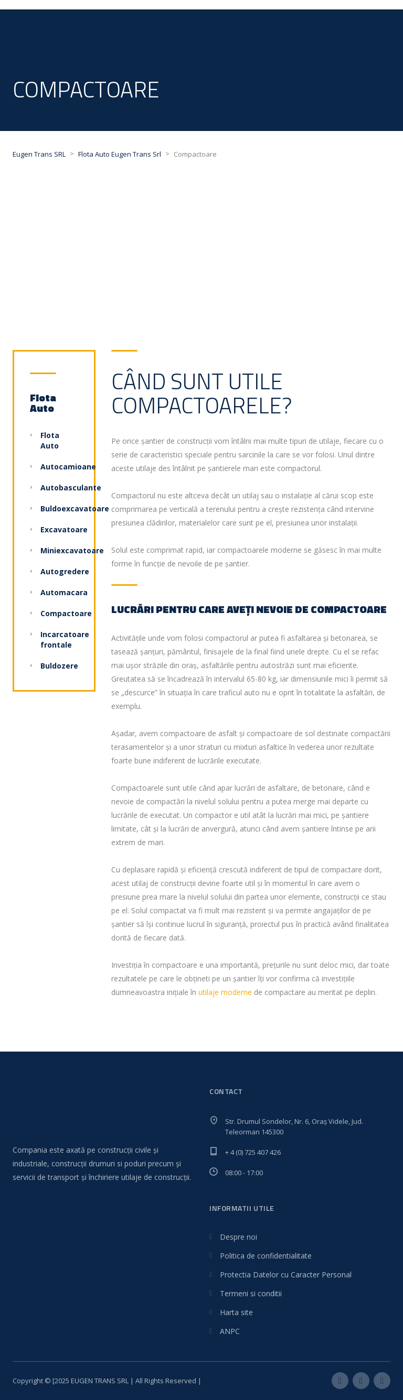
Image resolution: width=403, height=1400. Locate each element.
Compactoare (66, 613)
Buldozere (59, 666)
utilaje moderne (225, 992)
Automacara (64, 592)
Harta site (236, 1312)
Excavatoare (64, 529)
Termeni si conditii (251, 1293)
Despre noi (238, 1237)
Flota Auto (49, 440)
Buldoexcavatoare (74, 508)
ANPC (230, 1331)
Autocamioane (68, 467)
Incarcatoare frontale (64, 639)
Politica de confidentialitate (266, 1256)
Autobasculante (70, 488)
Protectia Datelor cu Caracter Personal (286, 1274)
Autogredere (64, 571)
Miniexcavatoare (72, 550)
